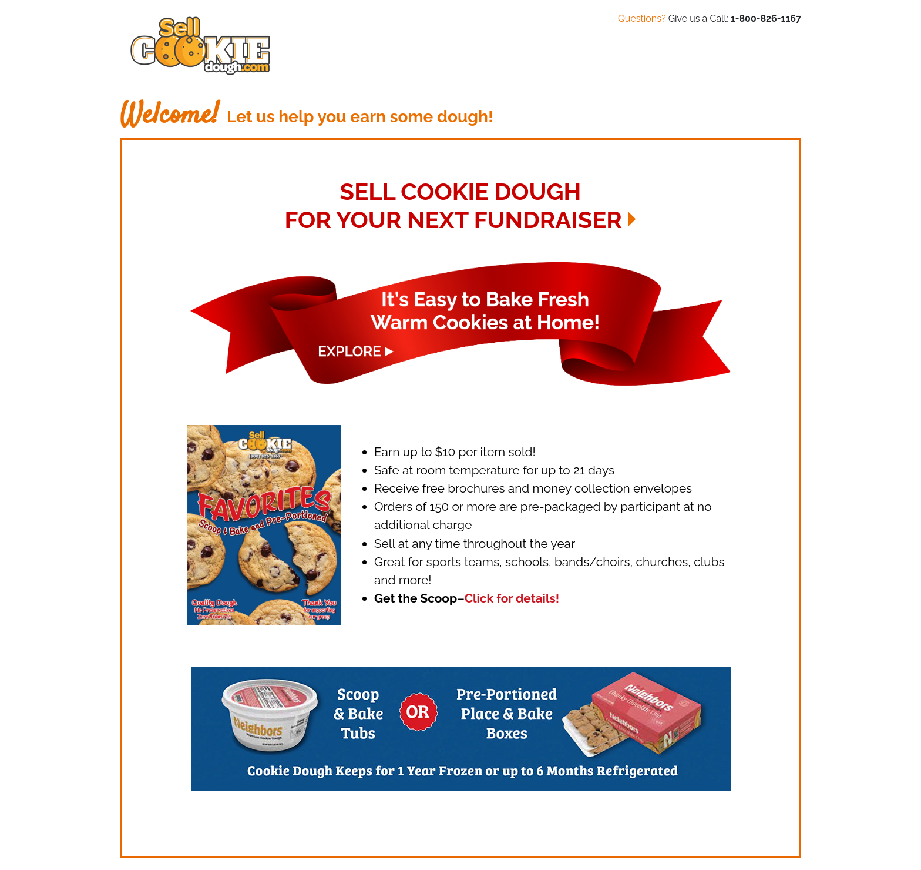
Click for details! (512, 598)
